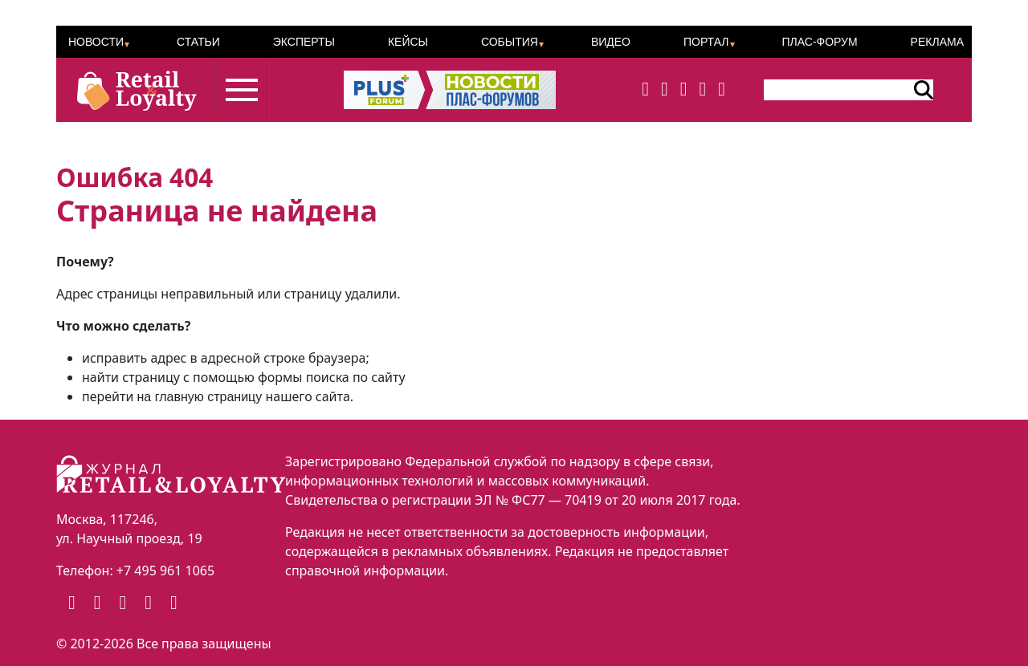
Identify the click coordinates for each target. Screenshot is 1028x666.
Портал (706, 41)
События (509, 41)
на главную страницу (200, 397)
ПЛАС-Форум (819, 41)
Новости (96, 41)
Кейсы (408, 41)
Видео (610, 41)
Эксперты (304, 41)
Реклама (937, 41)
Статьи (198, 41)
